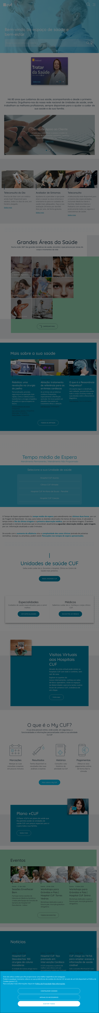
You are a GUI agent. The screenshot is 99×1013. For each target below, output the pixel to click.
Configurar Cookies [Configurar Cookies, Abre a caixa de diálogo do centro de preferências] (49, 991)
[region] (49, 992)
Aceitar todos (49, 1004)
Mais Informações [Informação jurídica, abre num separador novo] (58, 984)
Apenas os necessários (49, 997)
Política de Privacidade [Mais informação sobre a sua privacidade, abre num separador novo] (43, 984)
